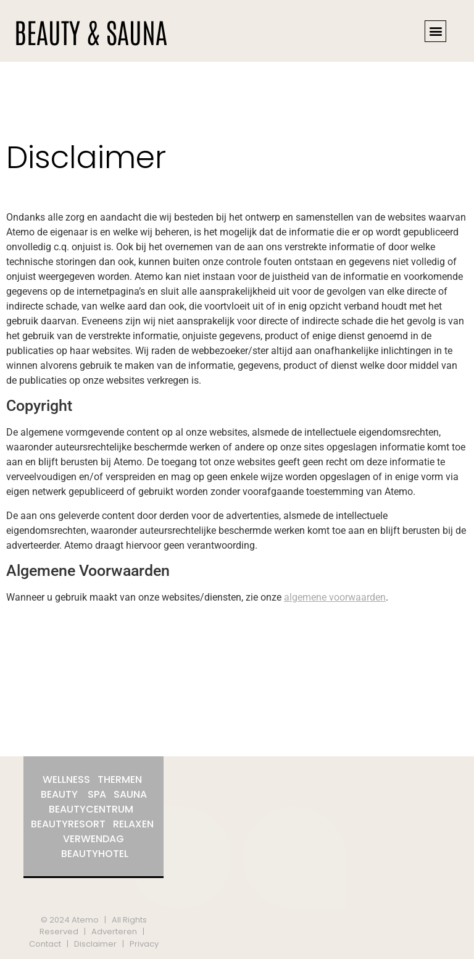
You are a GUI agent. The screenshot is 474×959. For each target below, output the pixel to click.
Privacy (144, 944)
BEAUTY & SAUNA (90, 31)
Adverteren (114, 931)
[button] (435, 31)
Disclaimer (95, 944)
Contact (45, 944)
